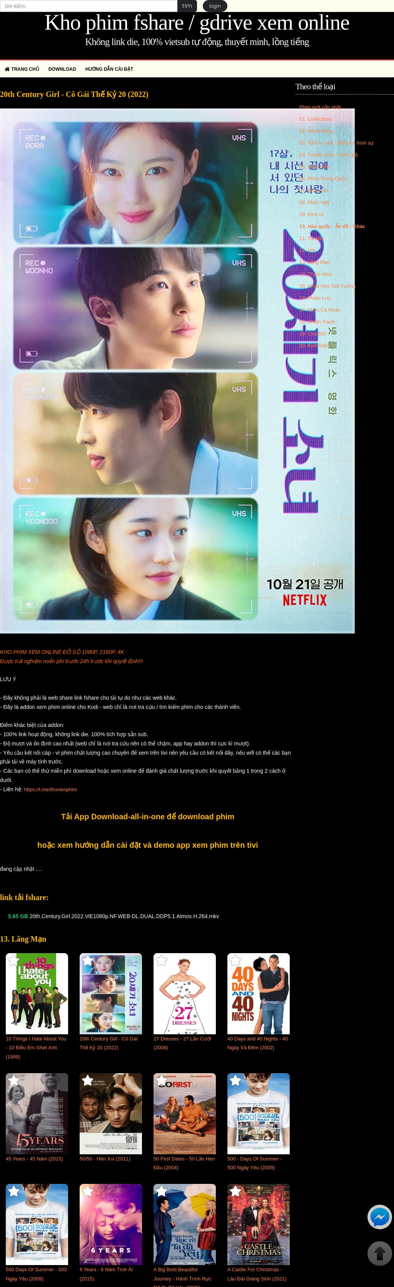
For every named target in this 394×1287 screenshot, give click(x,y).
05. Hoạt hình (314, 167)
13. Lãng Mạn (314, 262)
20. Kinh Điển (314, 345)
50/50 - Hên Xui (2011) (105, 1159)
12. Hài (307, 250)
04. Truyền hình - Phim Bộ (328, 155)
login (215, 6)
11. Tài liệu (311, 238)
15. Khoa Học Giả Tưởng (327, 286)
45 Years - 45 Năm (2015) (34, 1159)
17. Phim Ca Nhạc (319, 310)
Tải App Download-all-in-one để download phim (147, 816)
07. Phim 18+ (314, 190)
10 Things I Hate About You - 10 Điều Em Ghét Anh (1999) (36, 1048)
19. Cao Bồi (312, 334)
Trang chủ (22, 69)
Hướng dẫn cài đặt (109, 69)
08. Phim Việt (314, 202)
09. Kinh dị (311, 214)
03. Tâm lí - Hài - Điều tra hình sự (336, 143)
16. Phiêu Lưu (315, 298)
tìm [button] (187, 6)
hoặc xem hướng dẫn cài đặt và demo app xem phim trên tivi (147, 845)
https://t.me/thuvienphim (50, 789)
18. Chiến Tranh (317, 322)
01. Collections (315, 119)
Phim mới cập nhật (320, 107)
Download (62, 69)
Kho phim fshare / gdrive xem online (197, 22)
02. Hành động (315, 131)
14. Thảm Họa (315, 274)
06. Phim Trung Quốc (323, 179)
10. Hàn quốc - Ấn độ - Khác (332, 226)
